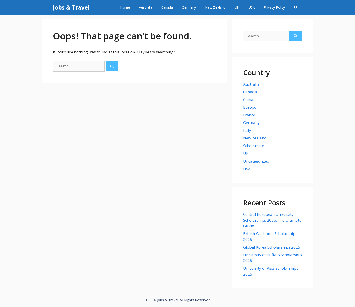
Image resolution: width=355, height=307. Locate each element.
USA (251, 7)
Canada (167, 7)
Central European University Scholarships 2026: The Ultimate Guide (272, 220)
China (248, 99)
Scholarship (253, 145)
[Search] (112, 66)
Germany (189, 7)
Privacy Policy (274, 7)
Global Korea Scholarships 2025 (271, 247)
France (249, 115)
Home (125, 7)
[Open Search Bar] (296, 7)
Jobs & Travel (71, 7)
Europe (249, 107)
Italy (247, 130)
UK (237, 7)
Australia (145, 7)
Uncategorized (256, 161)
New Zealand (215, 7)
